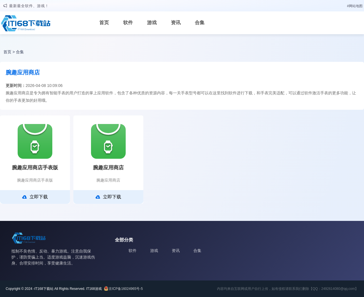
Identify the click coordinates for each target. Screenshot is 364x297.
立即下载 (35, 197)
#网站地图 (355, 6)
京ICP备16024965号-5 (126, 289)
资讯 (176, 22)
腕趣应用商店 (108, 167)
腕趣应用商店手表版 (35, 167)
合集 (199, 22)
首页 (104, 22)
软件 (128, 22)
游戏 (152, 22)
